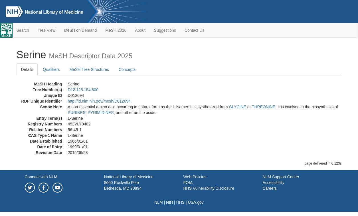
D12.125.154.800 (83, 89)
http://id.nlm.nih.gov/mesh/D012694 (99, 101)
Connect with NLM (41, 177)
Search (23, 30)
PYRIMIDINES (101, 112)
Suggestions (165, 30)
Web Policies (195, 177)
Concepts (127, 69)
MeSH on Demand (80, 30)
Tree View (46, 30)
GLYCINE (237, 107)
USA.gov (196, 202)
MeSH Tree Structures (89, 69)
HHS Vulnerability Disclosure (208, 188)
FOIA (188, 182)
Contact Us (194, 30)
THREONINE (263, 107)
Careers (270, 188)
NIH (169, 202)
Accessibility (273, 182)
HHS (180, 202)
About (140, 30)
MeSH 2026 (115, 30)
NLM (158, 202)
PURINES (77, 112)
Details (27, 69)
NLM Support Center (281, 177)
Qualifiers (51, 69)
